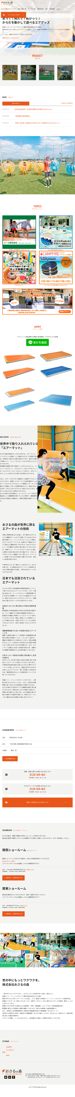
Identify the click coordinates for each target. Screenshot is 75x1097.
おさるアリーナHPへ (8, 867)
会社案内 (9, 1054)
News (7, 1062)
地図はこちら (30, 875)
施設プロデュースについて (10, 38)
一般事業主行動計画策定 (22, 116)
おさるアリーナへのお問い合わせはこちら (37, 792)
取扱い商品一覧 (22, 9)
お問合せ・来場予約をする (14, 884)
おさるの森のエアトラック (8, 9)
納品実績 (52, 9)
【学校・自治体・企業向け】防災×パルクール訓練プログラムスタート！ (38, 122)
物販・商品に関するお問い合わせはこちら (37, 776)
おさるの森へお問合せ (14, 15)
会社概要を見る (11, 759)
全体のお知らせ (7, 103)
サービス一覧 (31, 9)
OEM (46, 9)
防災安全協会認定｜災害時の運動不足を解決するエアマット (34, 109)
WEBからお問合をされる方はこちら (37, 807)
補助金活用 (40, 9)
